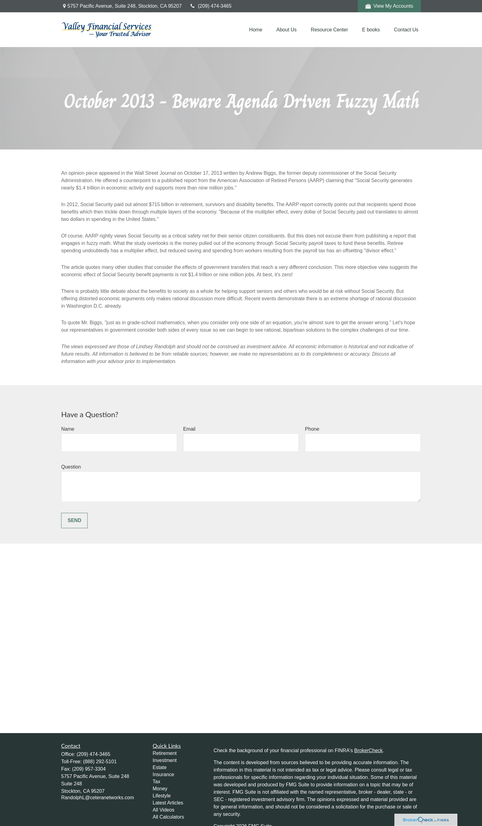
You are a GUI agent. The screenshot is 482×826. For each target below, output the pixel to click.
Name (67, 429)
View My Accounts (389, 6)
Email (189, 429)
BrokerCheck (368, 750)
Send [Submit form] (74, 520)
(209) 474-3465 (210, 6)
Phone (312, 429)
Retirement (165, 753)
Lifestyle (162, 795)
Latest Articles (168, 802)
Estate (160, 767)
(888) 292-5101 (100, 761)
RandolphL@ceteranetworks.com (97, 797)
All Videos (164, 809)
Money (160, 788)
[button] (256, 29)
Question (71, 466)
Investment (165, 760)
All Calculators (168, 817)
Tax (156, 781)
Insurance (163, 774)
